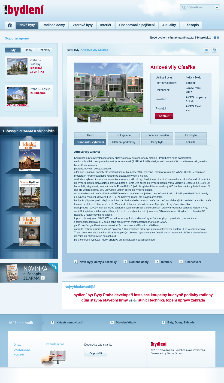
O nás (17, 344)
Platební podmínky (123, 142)
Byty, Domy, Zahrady (181, 322)
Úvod (90, 135)
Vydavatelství (22, 349)
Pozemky (44, 50)
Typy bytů (191, 135)
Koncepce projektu (157, 135)
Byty (12, 50)
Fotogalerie (124, 135)
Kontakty (19, 354)
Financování (193, 262)
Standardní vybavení (90, 142)
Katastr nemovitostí (69, 322)
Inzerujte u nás (55, 344)
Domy (28, 50)
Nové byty (73, 49)
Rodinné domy (138, 262)
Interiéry (166, 262)
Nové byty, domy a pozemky (98, 262)
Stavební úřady (126, 322)
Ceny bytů (157, 142)
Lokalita (190, 142)
